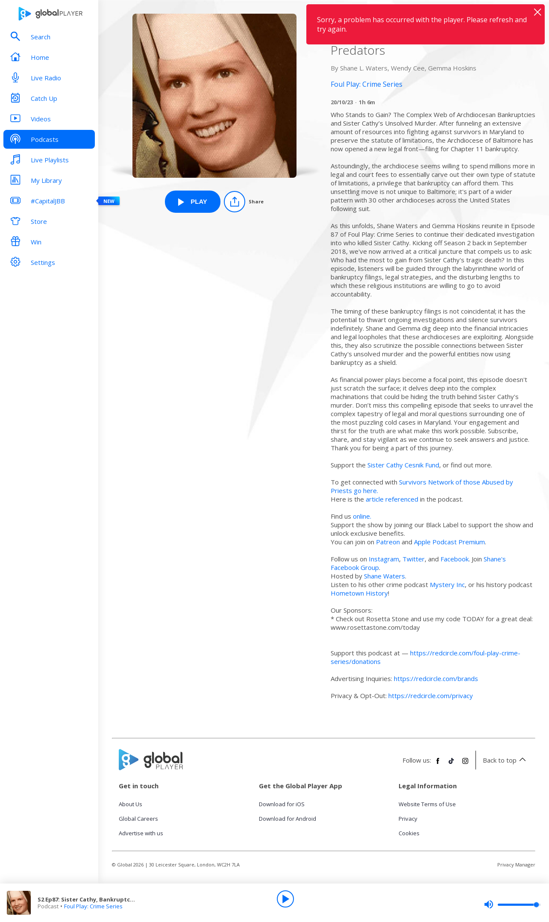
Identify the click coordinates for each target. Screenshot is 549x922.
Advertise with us (141, 833)
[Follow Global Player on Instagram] (465, 764)
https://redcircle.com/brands (436, 678)
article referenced (392, 499)
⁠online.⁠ (362, 516)
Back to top (505, 760)
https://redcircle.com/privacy (430, 695)
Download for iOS (282, 804)
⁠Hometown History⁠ (359, 593)
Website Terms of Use (427, 804)
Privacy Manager (516, 864)
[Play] (285, 898)
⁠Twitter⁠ (413, 559)
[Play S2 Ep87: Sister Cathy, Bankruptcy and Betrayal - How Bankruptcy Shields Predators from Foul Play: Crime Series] (192, 202)
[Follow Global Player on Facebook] (438, 764)
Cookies (409, 833)
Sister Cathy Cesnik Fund (403, 465)
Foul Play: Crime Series (93, 906)
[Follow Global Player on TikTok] (452, 764)
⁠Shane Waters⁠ (384, 576)
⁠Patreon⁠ (388, 541)
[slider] (512, 904)
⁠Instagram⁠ (384, 559)
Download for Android (287, 818)
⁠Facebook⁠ (454, 559)
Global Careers (138, 818)
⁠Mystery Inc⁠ (447, 584)
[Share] (244, 201)
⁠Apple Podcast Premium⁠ (449, 541)
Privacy (408, 818)
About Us (130, 804)
